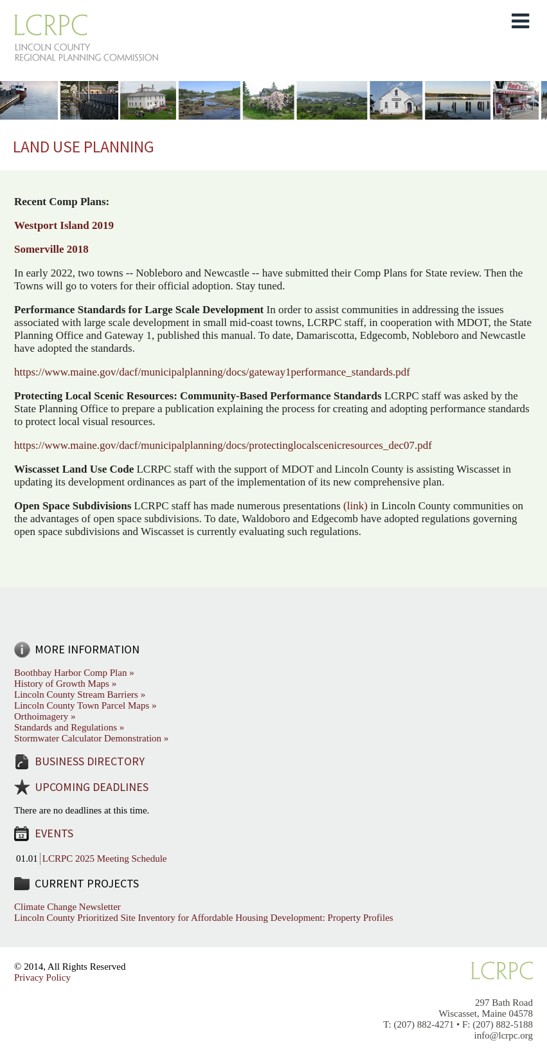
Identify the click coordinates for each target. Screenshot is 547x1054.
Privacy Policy (42, 977)
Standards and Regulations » (69, 727)
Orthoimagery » (44, 716)
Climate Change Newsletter (67, 907)
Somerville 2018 (51, 249)
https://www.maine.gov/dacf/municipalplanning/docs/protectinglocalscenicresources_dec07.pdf (223, 445)
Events (54, 833)
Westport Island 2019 (64, 225)
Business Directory (90, 761)
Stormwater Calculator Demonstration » (91, 738)
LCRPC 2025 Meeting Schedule (104, 858)
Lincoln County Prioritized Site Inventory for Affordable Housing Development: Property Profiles (203, 918)
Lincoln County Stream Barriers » (79, 694)
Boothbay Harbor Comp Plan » (74, 673)
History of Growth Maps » (65, 683)
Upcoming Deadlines (91, 786)
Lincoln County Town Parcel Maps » (85, 705)
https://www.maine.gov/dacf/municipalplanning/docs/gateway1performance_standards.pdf (212, 372)
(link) (355, 506)
